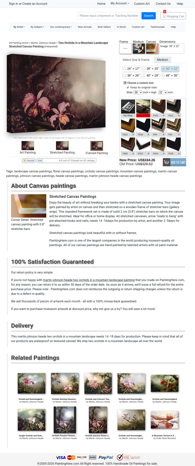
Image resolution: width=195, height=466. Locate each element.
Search (148, 15)
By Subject (36, 26)
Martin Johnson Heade (43, 42)
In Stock (121, 26)
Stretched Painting (62, 152)
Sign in (13, 4)
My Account (120, 3)
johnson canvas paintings (37, 176)
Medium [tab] (162, 60)
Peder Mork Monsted (166, 438)
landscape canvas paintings (33, 171)
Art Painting (28, 152)
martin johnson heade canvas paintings (115, 176)
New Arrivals (85, 26)
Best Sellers (104, 26)
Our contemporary (60, 26)
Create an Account (34, 4)
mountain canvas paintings (138, 171)
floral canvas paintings (68, 171)
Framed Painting (97, 153)
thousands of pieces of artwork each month (51, 301)
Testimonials (157, 26)
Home (101, 4)
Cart (173, 15)
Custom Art (142, 4)
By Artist (18, 26)
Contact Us (163, 4)
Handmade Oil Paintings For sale (37, 15)
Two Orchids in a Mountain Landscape (83, 42)
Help (180, 4)
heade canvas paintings (72, 176)
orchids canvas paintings (102, 171)
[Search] (109, 15)
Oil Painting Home (19, 42)
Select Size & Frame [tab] (136, 60)
